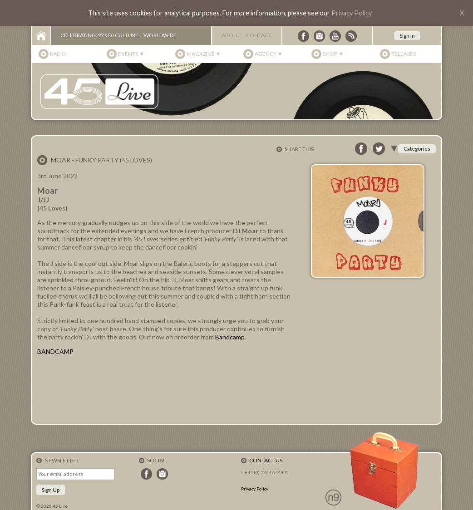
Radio (58, 53)
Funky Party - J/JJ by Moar (164, 389)
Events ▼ (131, 53)
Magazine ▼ (204, 53)
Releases (403, 53)
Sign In (407, 35)
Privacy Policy (351, 13)
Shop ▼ (333, 53)
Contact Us (265, 460)
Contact (258, 35)
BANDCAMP (55, 351)
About (231, 35)
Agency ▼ (269, 53)
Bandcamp (230, 337)
